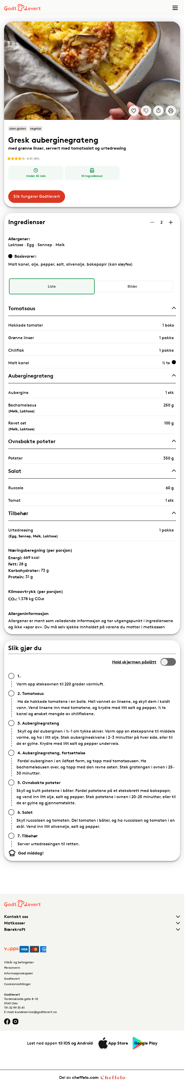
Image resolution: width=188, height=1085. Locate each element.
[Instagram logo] (15, 1021)
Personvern (12, 967)
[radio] (51, 286)
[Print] (171, 111)
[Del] (158, 111)
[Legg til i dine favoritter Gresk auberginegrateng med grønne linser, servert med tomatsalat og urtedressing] (134, 111)
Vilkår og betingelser (19, 962)
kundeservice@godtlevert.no (36, 1012)
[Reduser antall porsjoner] (152, 222)
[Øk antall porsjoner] (171, 222)
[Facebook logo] (7, 1021)
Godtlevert (12, 978)
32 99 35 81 (17, 1007)
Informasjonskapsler (18, 973)
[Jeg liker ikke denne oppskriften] (146, 111)
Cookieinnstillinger (17, 984)
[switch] (168, 662)
